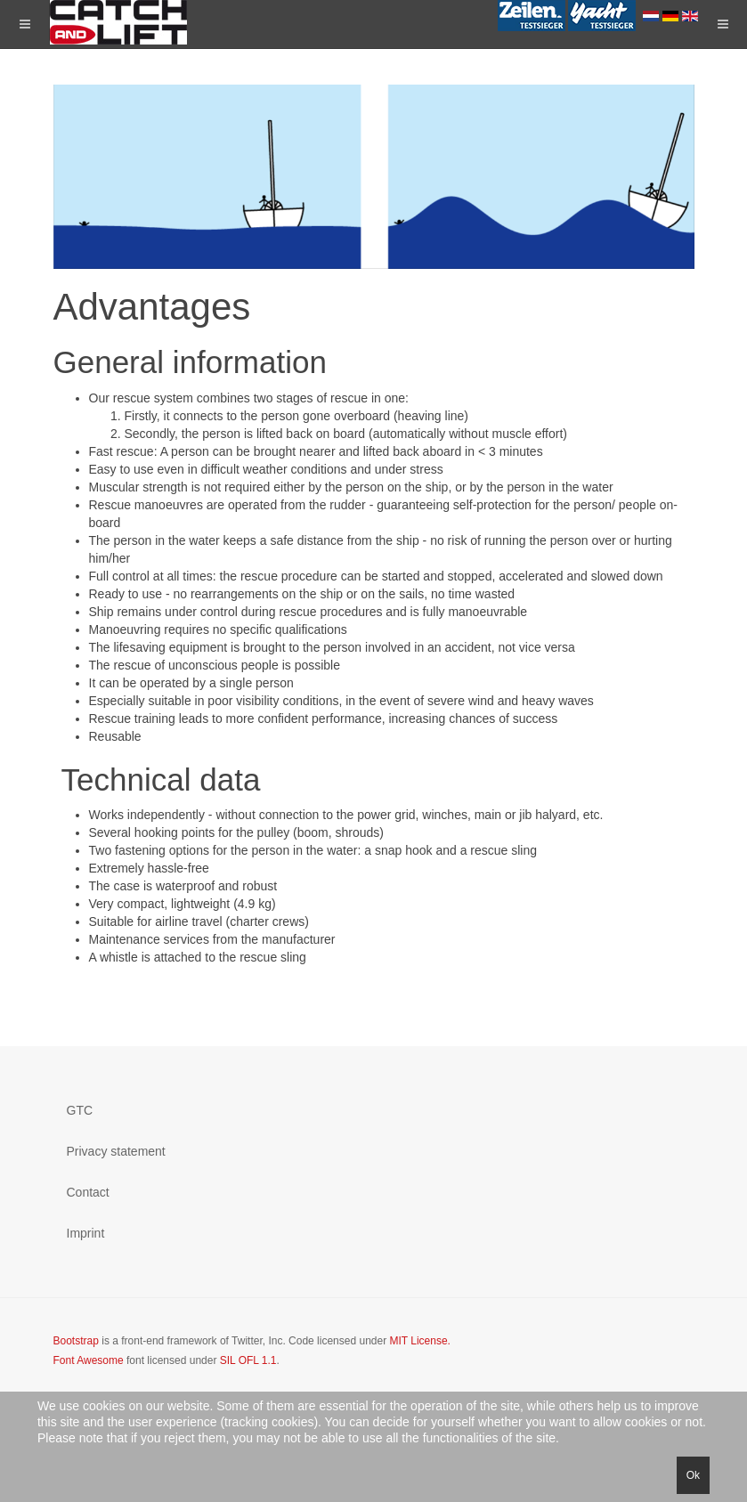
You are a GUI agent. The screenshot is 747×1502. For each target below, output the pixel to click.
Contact (88, 1192)
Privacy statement (116, 1151)
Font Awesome (88, 1360)
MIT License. (419, 1341)
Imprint (86, 1233)
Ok (693, 1475)
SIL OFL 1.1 (248, 1360)
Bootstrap (76, 1341)
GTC (80, 1110)
